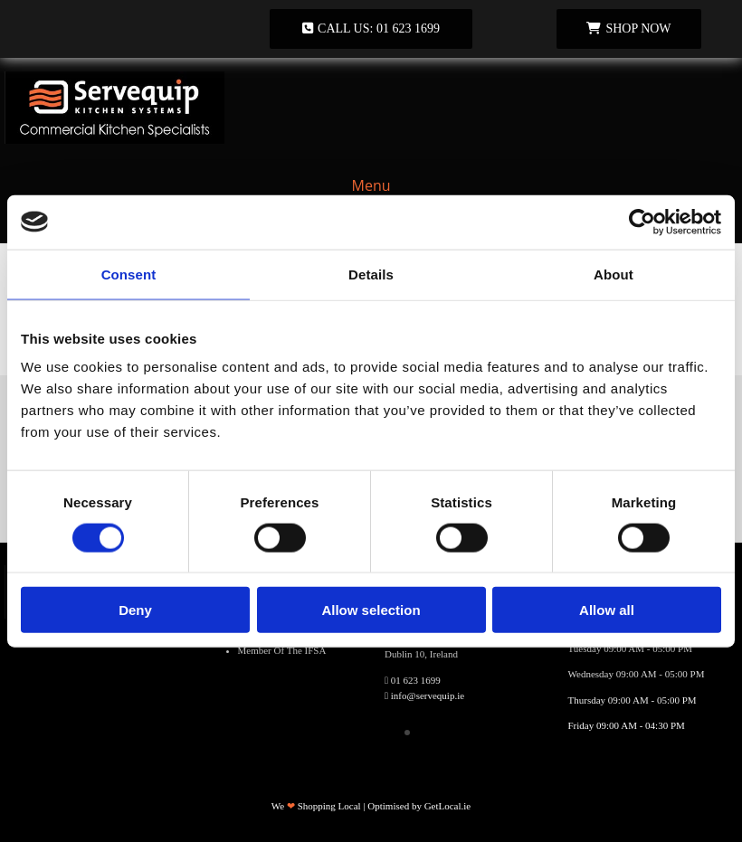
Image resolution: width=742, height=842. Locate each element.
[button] (370, 29)
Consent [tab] (129, 273)
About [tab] (613, 273)
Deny (135, 610)
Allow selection (370, 610)
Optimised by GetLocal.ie (419, 805)
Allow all (606, 610)
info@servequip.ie (427, 695)
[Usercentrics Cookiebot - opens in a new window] (642, 221)
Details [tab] (371, 273)
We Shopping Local (316, 805)
